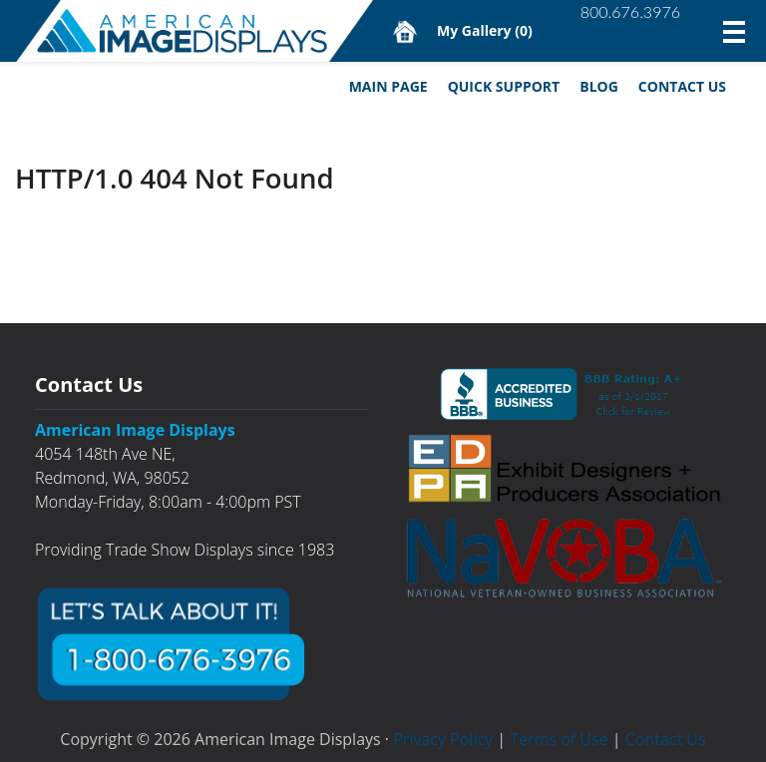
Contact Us (682, 86)
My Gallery (485, 30)
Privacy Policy (443, 739)
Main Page (388, 86)
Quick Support (504, 86)
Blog (598, 86)
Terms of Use (558, 739)
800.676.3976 (630, 11)
